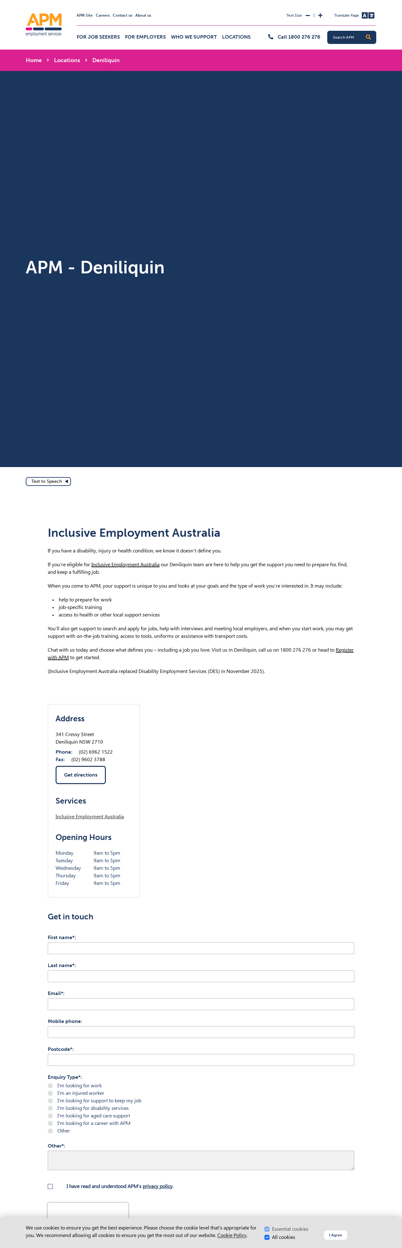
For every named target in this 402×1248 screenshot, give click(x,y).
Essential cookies (290, 1229)
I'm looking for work (79, 1086)
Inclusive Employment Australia (125, 565)
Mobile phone (64, 1021)
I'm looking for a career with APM (93, 1123)
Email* (55, 993)
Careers (103, 15)
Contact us (122, 15)
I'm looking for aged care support (93, 1116)
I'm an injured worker (80, 1093)
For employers (145, 37)
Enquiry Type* (64, 1077)
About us (143, 15)
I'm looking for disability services (93, 1108)
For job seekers (98, 37)
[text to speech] (48, 481)
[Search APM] (354, 37)
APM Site (85, 15)
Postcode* (60, 1049)
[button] (368, 37)
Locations (236, 37)
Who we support (194, 37)
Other (63, 1131)
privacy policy (157, 1186)
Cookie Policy (232, 1235)
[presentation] (88, 1212)
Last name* (61, 965)
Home (34, 60)
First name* (61, 937)
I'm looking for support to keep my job (99, 1101)
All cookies (283, 1237)
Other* (56, 1146)
